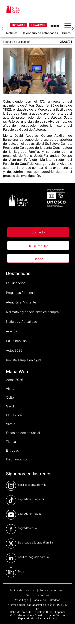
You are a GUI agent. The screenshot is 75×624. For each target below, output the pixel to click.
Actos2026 (14, 350)
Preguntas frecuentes (21, 293)
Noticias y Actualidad (21, 322)
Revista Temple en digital (24, 360)
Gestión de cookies (37, 595)
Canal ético (40, 600)
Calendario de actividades (40, 33)
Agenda (11, 331)
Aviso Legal (22, 600)
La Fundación (15, 283)
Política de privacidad (23, 590)
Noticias (12, 33)
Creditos (55, 600)
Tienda (38, 259)
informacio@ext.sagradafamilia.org (28, 604)
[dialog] (67, 616)
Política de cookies (51, 590)
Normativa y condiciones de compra (32, 312)
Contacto (38, 232)
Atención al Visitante (21, 302)
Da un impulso (38, 246)
